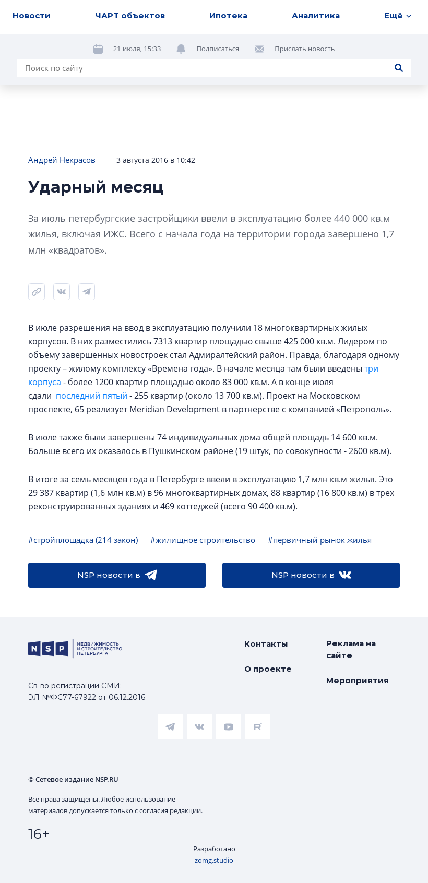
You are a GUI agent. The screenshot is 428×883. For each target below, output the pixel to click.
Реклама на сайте (351, 649)
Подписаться (217, 48)
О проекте (268, 669)
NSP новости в (117, 575)
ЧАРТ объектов (130, 15)
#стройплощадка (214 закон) (83, 539)
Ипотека (228, 15)
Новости (32, 15)
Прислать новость (305, 48)
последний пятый (91, 395)
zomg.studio (214, 860)
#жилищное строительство (202, 539)
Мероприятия (357, 680)
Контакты (266, 644)
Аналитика (316, 15)
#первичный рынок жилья (320, 539)
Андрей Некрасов (62, 159)
